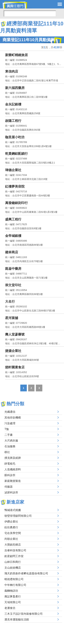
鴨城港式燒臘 (12, 510)
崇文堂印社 (13, 285)
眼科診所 (9, 475)
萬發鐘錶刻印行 (16, 203)
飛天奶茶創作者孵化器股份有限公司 (26, 573)
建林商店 (11, 252)
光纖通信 (9, 411)
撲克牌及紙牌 (12, 457)
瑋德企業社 (13, 170)
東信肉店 (11, 71)
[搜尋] (29, 13)
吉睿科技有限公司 (15, 550)
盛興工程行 (13, 219)
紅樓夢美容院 (15, 186)
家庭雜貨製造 (12, 480)
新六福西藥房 (15, 88)
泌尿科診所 (11, 492)
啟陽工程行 (13, 120)
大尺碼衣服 (11, 440)
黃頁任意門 (17, 5)
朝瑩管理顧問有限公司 (18, 515)
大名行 (10, 301)
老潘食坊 (9, 608)
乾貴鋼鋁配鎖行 (16, 153)
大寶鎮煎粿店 (12, 544)
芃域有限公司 (12, 602)
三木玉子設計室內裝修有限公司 (23, 613)
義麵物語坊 (11, 590)
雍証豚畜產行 (12, 596)
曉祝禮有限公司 (14, 579)
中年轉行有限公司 (15, 585)
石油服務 (9, 446)
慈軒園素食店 (15, 367)
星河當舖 (11, 318)
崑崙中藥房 (13, 268)
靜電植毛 (9, 463)
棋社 (7, 452)
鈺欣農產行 (11, 527)
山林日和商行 (12, 561)
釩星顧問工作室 (14, 556)
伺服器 (8, 486)
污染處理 (9, 423)
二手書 (8, 434)
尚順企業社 (11, 538)
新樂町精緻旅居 (16, 55)
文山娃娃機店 (12, 567)
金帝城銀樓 (13, 236)
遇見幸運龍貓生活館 (16, 619)
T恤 (6, 429)
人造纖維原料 (12, 469)
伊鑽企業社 (11, 521)
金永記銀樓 (13, 104)
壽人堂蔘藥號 (15, 334)
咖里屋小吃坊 (15, 137)
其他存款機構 (12, 417)
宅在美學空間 (12, 533)
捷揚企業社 (13, 351)
